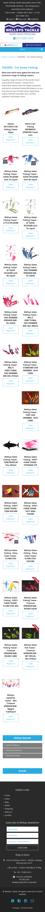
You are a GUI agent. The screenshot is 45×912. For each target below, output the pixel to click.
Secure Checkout (33, 45)
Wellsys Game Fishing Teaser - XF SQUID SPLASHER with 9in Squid (10, 270)
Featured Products (14, 750)
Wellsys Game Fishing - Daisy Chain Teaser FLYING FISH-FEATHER (30, 556)
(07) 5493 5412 (22, 16)
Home (3, 57)
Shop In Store (22, 854)
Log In (10, 19)
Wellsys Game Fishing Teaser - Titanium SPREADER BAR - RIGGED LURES (10, 650)
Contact (8, 815)
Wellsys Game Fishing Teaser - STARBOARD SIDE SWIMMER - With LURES (30, 367)
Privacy (16, 908)
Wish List (21, 19)
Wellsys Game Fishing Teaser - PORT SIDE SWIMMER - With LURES (30, 415)
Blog (7, 802)
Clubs (7, 798)
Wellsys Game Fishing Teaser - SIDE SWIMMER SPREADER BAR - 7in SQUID (30, 270)
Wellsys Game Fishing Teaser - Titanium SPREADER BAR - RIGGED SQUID (30, 603)
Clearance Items (13, 755)
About (7, 805)
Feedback (33, 19)
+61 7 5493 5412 (24, 872)
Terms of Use (27, 908)
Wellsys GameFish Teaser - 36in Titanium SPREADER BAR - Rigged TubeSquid (11, 703)
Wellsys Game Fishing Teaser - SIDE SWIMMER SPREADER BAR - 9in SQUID (10, 317)
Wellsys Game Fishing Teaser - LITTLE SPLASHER (10, 220)
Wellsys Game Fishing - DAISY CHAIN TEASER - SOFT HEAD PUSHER (30, 508)
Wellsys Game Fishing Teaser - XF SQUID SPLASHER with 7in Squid (30, 223)
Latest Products (12, 745)
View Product (10, 138)
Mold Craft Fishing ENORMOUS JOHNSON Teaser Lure (30, 129)
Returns (8, 812)
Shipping (9, 808)
